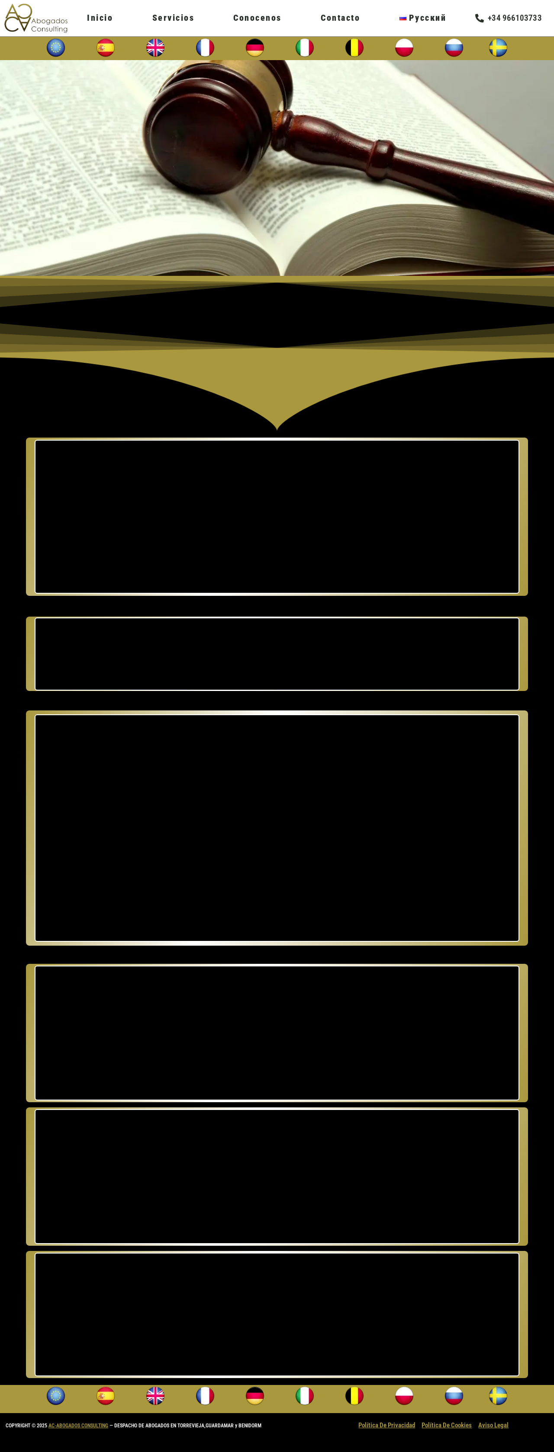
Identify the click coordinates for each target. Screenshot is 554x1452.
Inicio (100, 18)
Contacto (340, 18)
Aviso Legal (493, 1425)
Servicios (173, 18)
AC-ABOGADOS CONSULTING (78, 1426)
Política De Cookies (447, 1425)
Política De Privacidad (386, 1425)
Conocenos (257, 18)
